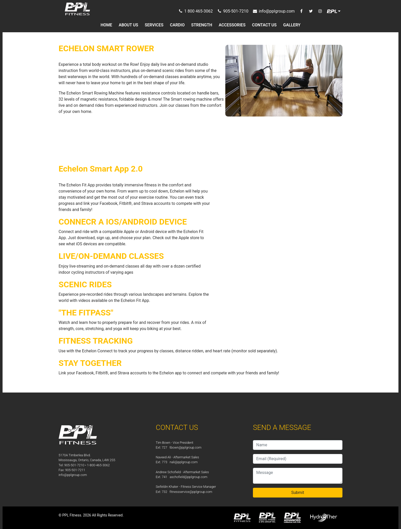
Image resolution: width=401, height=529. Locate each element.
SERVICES (154, 25)
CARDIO (177, 25)
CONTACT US (264, 25)
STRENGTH (201, 25)
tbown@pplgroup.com (186, 447)
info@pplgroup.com (73, 475)
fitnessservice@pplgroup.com (191, 492)
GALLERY (291, 25)
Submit (297, 492)
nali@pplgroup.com (183, 462)
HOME (106, 25)
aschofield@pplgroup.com (188, 477)
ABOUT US (128, 25)
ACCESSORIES (232, 25)
